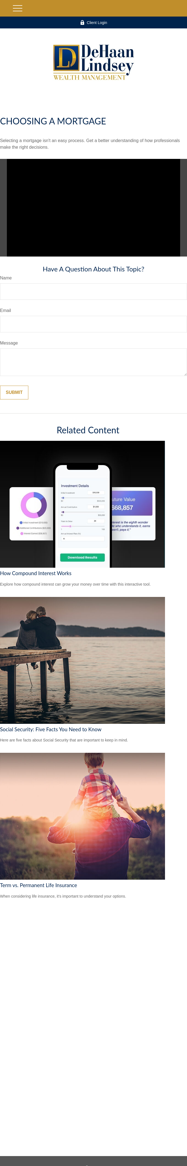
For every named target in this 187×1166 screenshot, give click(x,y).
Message (9, 343)
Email (5, 310)
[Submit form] (14, 392)
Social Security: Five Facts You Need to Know (50, 729)
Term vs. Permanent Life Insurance (38, 885)
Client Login (93, 22)
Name (6, 278)
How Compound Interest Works (36, 573)
